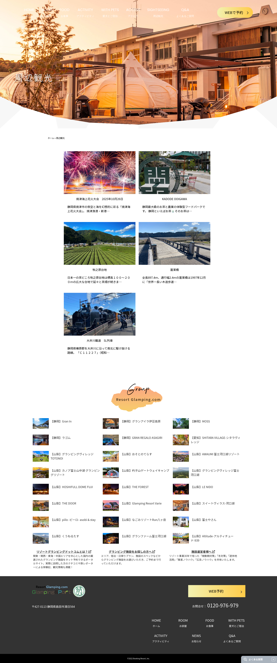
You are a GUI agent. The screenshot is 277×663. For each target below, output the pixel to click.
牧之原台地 (100, 269)
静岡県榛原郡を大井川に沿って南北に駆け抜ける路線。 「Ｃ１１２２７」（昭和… (98, 350)
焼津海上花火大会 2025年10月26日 (99, 199)
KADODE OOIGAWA (174, 199)
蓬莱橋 (174, 269)
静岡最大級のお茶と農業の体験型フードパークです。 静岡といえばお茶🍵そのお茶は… (173, 209)
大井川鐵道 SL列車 (100, 340)
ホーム (51, 137)
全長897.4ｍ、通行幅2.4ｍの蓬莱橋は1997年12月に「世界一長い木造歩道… (174, 279)
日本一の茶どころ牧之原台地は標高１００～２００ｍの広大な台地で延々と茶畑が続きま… (98, 279)
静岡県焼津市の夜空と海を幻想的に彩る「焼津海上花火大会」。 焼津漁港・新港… (98, 209)
